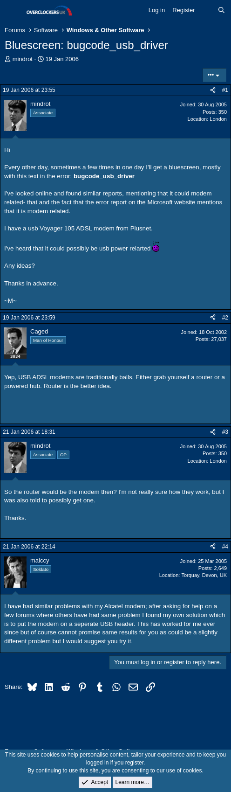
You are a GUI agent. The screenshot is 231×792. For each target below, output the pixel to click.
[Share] (213, 90)
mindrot (23, 59)
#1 (225, 90)
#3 (225, 432)
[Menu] (13, 10)
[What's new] (206, 10)
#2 (225, 317)
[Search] (221, 10)
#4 (225, 546)
